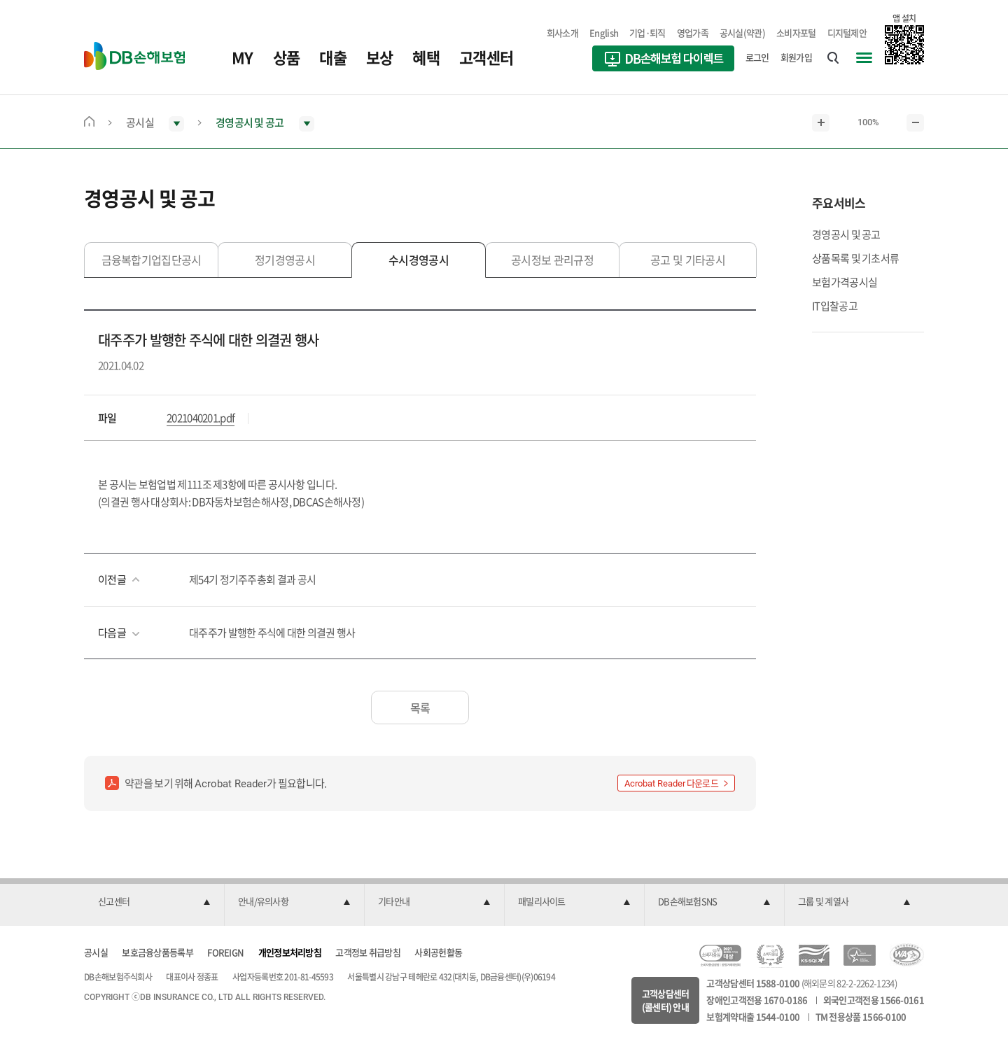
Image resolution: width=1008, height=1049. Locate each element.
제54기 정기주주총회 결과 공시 (252, 579)
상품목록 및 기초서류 (855, 258)
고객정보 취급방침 (367, 952)
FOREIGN (225, 952)
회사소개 (562, 32)
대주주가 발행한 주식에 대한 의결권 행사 (272, 632)
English (603, 32)
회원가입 (796, 57)
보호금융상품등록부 (157, 952)
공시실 (96, 952)
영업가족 (692, 32)
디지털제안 (847, 32)
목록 (420, 707)
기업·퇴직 (647, 32)
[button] (154, 902)
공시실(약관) (742, 32)
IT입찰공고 (835, 306)
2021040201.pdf (200, 417)
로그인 (757, 57)
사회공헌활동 (438, 952)
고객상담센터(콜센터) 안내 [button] (666, 1000)
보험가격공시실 (844, 282)
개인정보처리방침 (289, 952)
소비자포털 (796, 32)
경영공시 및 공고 (846, 234)
